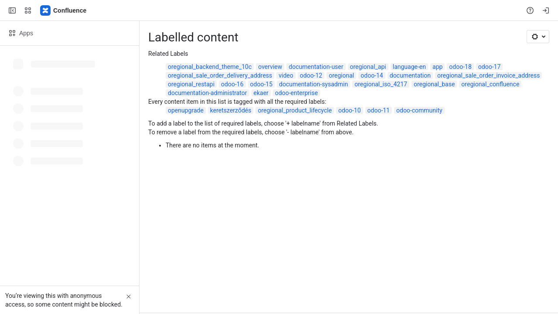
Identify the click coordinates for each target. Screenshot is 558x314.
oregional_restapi (191, 84)
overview (270, 66)
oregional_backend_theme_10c (210, 66)
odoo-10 (349, 110)
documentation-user (316, 66)
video (286, 75)
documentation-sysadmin (313, 84)
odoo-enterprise (296, 92)
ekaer (261, 92)
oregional (341, 75)
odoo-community (419, 110)
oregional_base (434, 84)
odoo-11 (378, 110)
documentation (410, 75)
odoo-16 (232, 84)
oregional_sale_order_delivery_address (220, 75)
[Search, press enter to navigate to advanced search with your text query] (277, 10)
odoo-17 (489, 66)
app (437, 66)
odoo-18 (460, 66)
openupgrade (186, 110)
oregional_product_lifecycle (295, 110)
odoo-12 (311, 75)
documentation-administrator (207, 92)
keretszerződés (231, 110)
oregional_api (368, 66)
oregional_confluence (490, 84)
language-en (409, 66)
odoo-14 (372, 75)
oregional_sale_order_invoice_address (488, 75)
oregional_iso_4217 (380, 84)
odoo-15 (261, 84)
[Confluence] (63, 10)
